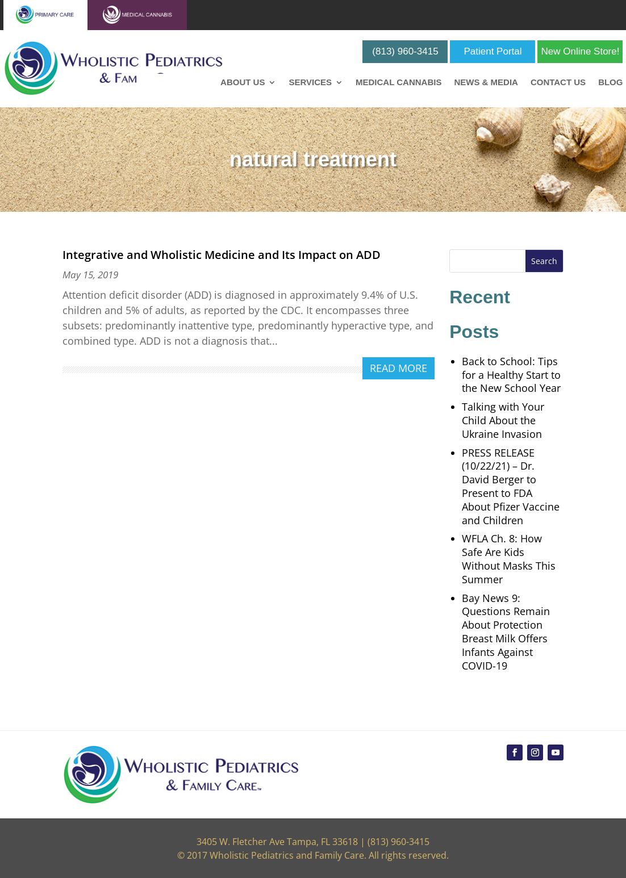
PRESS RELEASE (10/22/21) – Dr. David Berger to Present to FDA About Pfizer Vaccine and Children (511, 486)
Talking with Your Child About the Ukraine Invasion (503, 420)
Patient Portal (492, 51)
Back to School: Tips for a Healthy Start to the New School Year (511, 374)
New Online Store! (580, 51)
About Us (242, 82)
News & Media (486, 82)
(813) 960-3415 (405, 51)
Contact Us (558, 82)
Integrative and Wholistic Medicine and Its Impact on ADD (221, 254)
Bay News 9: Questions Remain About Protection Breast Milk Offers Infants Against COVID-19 (506, 631)
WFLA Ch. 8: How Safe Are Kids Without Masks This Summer (509, 559)
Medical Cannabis (398, 82)
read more (398, 368)
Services (310, 82)
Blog (610, 82)
